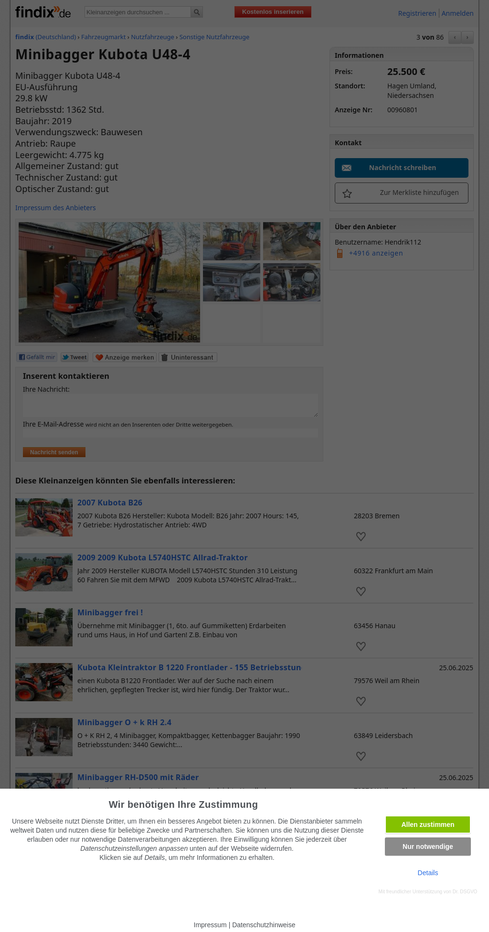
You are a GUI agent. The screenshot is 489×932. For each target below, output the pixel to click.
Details (428, 873)
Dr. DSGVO (465, 891)
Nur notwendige (428, 846)
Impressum (210, 925)
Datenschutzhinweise (263, 925)
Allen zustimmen (427, 824)
